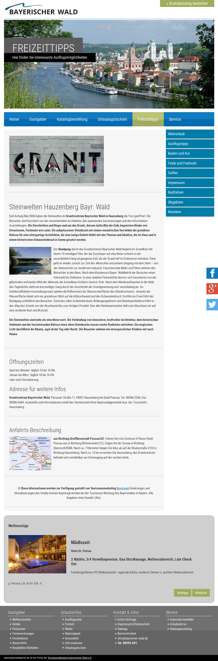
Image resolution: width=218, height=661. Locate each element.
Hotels (16, 624)
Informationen (73, 643)
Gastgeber (37, 119)
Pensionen (18, 629)
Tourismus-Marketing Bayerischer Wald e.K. (70, 657)
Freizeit (69, 624)
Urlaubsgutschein (112, 119)
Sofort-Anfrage (127, 619)
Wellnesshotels (21, 619)
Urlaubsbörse (178, 624)
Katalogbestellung (72, 119)
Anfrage (182, 593)
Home (14, 119)
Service (175, 119)
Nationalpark (73, 633)
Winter (69, 629)
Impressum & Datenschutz (134, 624)
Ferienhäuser (20, 638)
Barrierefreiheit (127, 633)
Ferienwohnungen (23, 633)
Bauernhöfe (19, 643)
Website (201, 593)
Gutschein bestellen (182, 619)
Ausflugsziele (73, 619)
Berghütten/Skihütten (25, 648)
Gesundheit (72, 638)
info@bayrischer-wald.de (133, 638)
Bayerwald (123, 488)
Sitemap (122, 629)
